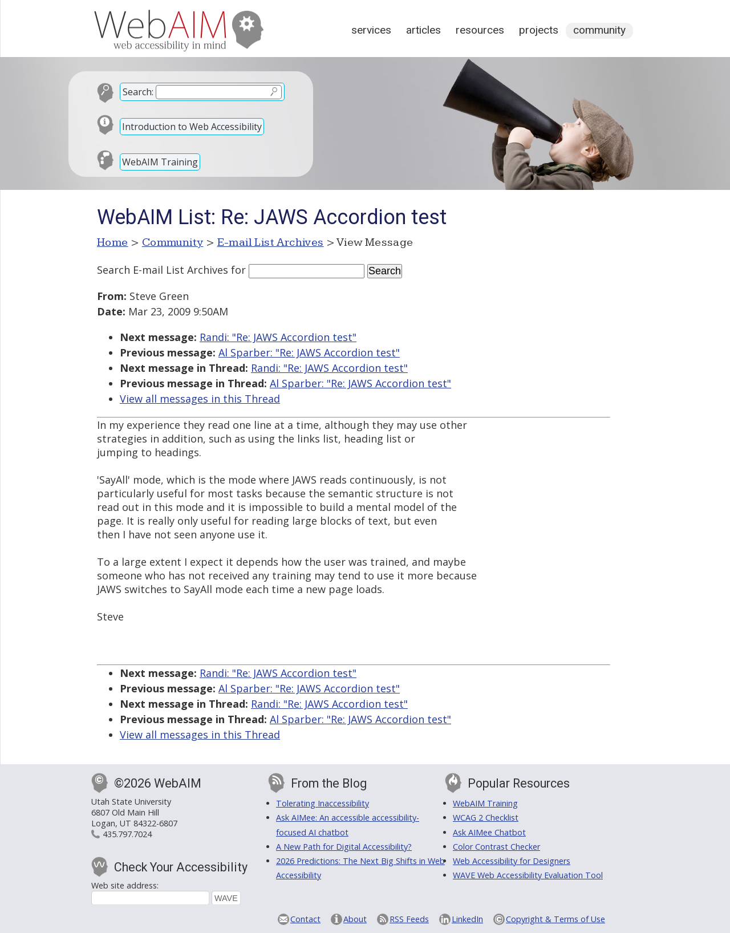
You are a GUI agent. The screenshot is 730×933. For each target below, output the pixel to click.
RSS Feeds (409, 919)
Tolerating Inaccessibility (322, 803)
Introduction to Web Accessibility (192, 126)
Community (599, 29)
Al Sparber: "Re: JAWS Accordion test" (309, 352)
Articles (423, 29)
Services (371, 29)
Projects (538, 29)
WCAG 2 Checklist (485, 817)
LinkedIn (467, 919)
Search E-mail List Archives (162, 270)
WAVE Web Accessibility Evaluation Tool (528, 875)
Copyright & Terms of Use (555, 919)
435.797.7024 (127, 834)
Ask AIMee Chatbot (489, 832)
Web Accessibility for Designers (511, 860)
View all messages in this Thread (200, 398)
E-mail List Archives (270, 242)
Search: (138, 92)
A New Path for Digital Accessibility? (344, 846)
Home (112, 242)
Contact (305, 919)
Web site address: (125, 885)
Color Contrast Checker (496, 846)
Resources (480, 29)
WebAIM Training (160, 162)
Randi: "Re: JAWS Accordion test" (278, 337)
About (355, 919)
